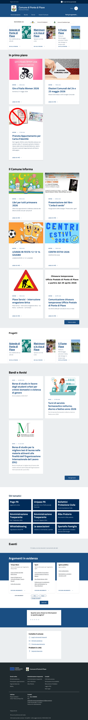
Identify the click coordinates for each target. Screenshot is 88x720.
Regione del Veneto (14, 2)
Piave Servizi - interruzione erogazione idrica (26, 301)
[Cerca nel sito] (76, 8)
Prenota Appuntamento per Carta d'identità (26, 137)
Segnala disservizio (14, 684)
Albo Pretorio (30, 684)
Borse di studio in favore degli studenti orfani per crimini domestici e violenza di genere (26, 388)
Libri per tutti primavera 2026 (24, 204)
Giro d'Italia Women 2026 (25, 88)
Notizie (14, 85)
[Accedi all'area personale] (69, 2)
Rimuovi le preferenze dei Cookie (18, 715)
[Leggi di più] (17, 102)
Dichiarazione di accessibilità (52, 681)
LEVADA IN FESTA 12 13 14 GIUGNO (26, 253)
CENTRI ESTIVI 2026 (58, 252)
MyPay (11, 686)
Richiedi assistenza (14, 679)
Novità (26, 15)
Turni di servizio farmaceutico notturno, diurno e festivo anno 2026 (62, 406)
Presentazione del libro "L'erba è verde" (60, 204)
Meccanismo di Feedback (51, 684)
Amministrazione (15, 15)
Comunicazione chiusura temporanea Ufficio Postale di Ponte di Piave (62, 302)
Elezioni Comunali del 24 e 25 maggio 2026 (62, 90)
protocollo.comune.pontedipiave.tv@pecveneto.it (39, 700)
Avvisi (13, 380)
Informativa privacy (50, 679)
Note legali (47, 689)
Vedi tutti (43, 602)
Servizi (33, 15)
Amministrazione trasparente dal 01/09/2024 (34, 680)
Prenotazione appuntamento (17, 681)
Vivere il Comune (43, 15)
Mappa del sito (13, 711)
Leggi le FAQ (48, 686)
